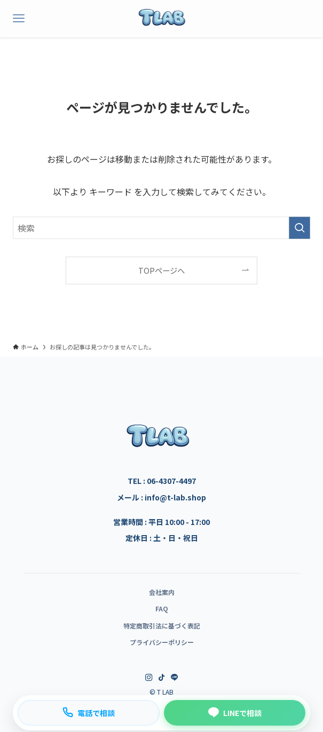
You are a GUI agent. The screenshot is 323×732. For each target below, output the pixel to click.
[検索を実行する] (299, 228)
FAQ (161, 608)
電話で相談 (88, 712)
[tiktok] (162, 677)
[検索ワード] (161, 228)
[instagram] (149, 677)
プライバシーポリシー (162, 642)
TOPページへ (161, 270)
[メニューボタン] (18, 18)
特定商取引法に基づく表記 (161, 625)
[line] (174, 677)
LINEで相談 (235, 712)
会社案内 (162, 591)
